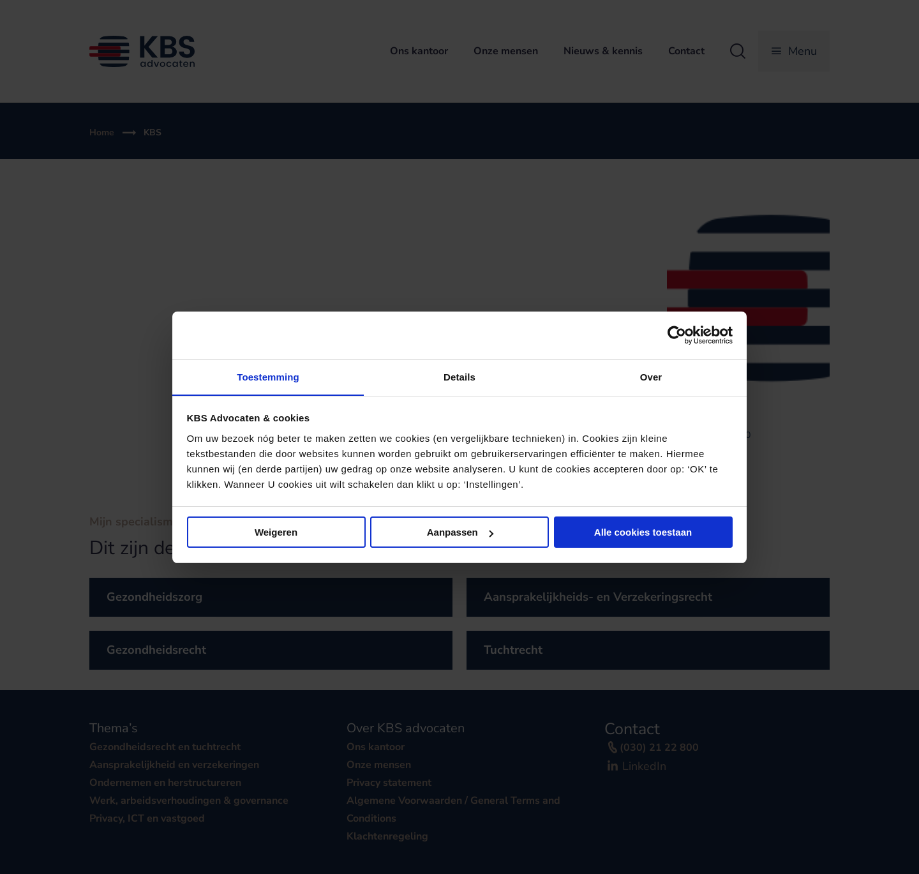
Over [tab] (651, 376)
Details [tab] (459, 376)
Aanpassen (460, 532)
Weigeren (276, 532)
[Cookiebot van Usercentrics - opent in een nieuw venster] (677, 335)
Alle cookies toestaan (643, 532)
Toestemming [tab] (268, 376)
